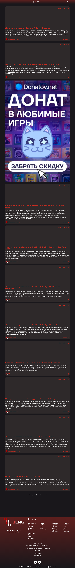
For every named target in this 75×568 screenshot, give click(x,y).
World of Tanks (31, 529)
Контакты (37, 553)
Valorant (43, 530)
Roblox (42, 523)
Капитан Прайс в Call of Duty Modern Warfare (32, 362)
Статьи (30, 535)
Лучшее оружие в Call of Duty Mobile (27, 28)
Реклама (37, 556)
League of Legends (55, 524)
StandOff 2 (32, 523)
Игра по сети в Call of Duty (22, 476)
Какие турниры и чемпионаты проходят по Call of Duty (34, 206)
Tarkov (65, 528)
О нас (37, 550)
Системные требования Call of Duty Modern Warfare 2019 (36, 248)
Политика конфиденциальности (37, 545)
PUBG (30, 525)
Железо (31, 538)
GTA (64, 526)
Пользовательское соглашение (37, 548)
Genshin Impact (66, 524)
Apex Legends (55, 529)
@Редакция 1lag (12, 39)
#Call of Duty (63, 8)
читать (66, 39)
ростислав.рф (14, 532)
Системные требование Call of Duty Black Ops (32, 325)
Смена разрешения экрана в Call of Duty (29, 437)
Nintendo (31, 533)
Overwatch (55, 531)
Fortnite (54, 526)
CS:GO (30, 526)
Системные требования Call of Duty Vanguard (32, 64)
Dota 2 (42, 528)
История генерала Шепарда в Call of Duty (30, 399)
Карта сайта (37, 543)
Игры (30, 536)
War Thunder (66, 530)
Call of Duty (42, 525)
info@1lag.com (50, 567)
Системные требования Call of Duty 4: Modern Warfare (32, 287)
